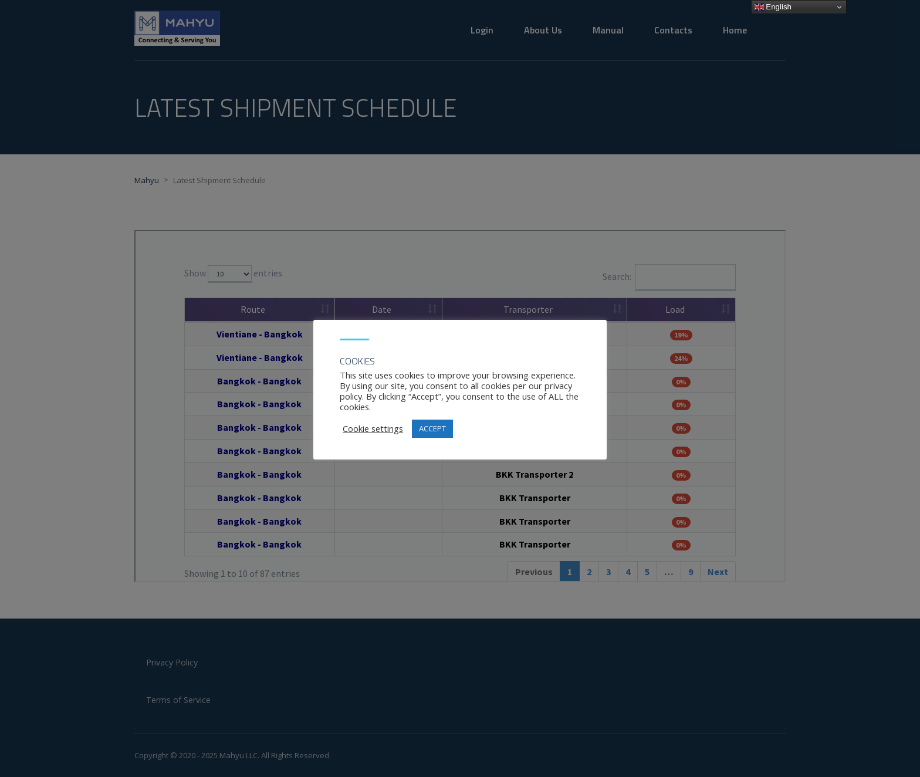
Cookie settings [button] (373, 428)
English (773, 7)
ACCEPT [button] (432, 428)
